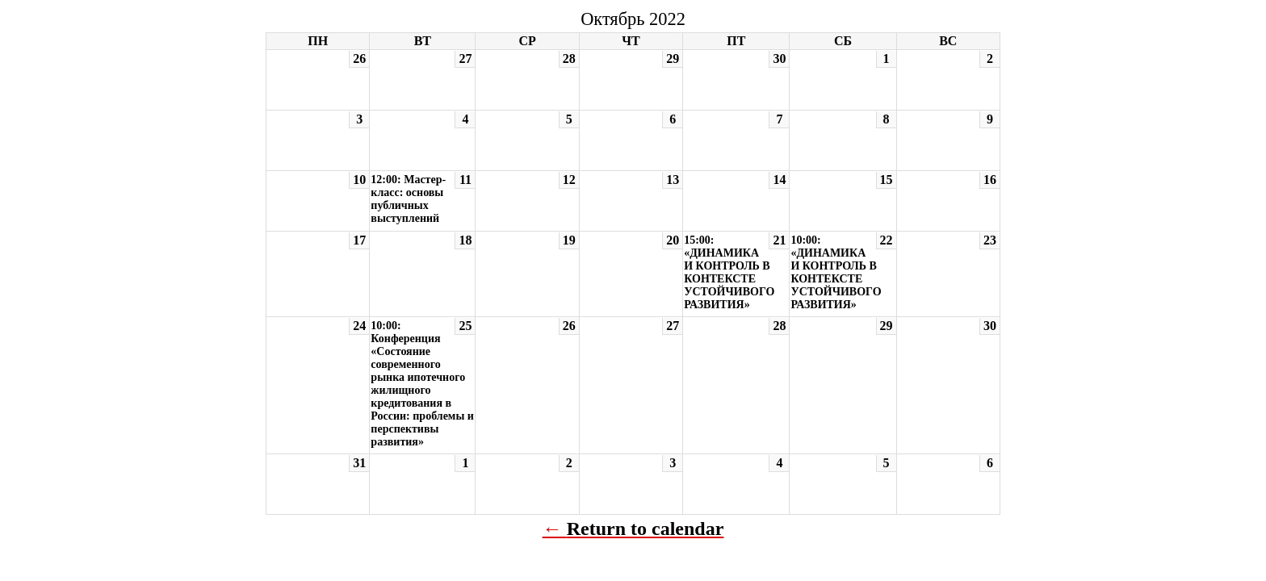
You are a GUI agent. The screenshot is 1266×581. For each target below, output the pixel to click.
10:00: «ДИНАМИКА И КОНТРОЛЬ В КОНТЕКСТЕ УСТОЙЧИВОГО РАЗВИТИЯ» (835, 272)
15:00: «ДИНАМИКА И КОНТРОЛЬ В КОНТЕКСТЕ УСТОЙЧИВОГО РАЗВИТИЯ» (729, 272)
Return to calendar (645, 528)
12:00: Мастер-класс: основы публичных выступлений (408, 198)
